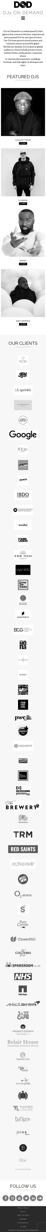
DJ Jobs (23, 1226)
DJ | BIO (23, 143)
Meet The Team (23, 1215)
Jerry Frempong (23, 321)
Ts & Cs (23, 1211)
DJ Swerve (23, 200)
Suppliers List (23, 1223)
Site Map (23, 1219)
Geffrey (23, 261)
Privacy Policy (23, 1208)
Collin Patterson (23, 140)
